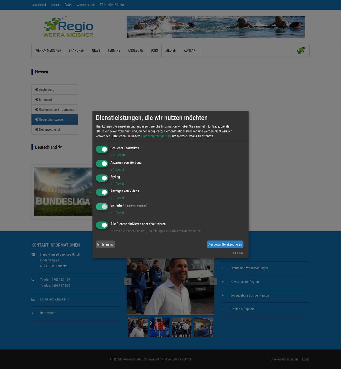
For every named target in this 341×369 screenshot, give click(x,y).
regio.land (237, 252)
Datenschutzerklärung (156, 136)
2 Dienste (118, 155)
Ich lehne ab (105, 244)
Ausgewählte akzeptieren (225, 244)
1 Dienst (117, 169)
